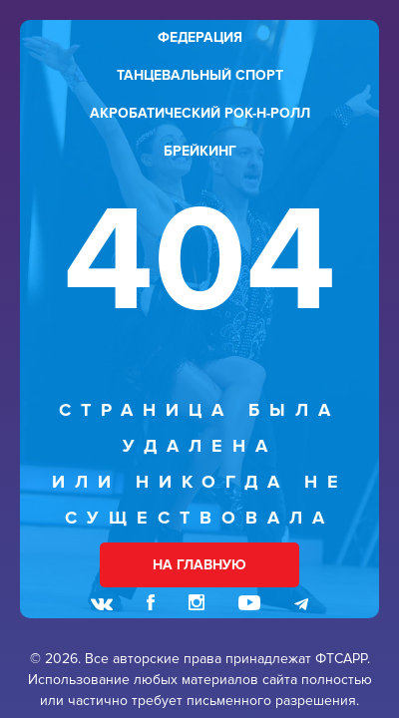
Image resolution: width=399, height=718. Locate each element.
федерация (200, 37)
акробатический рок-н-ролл (200, 113)
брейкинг (200, 151)
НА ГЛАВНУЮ (199, 564)
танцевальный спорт (200, 75)
